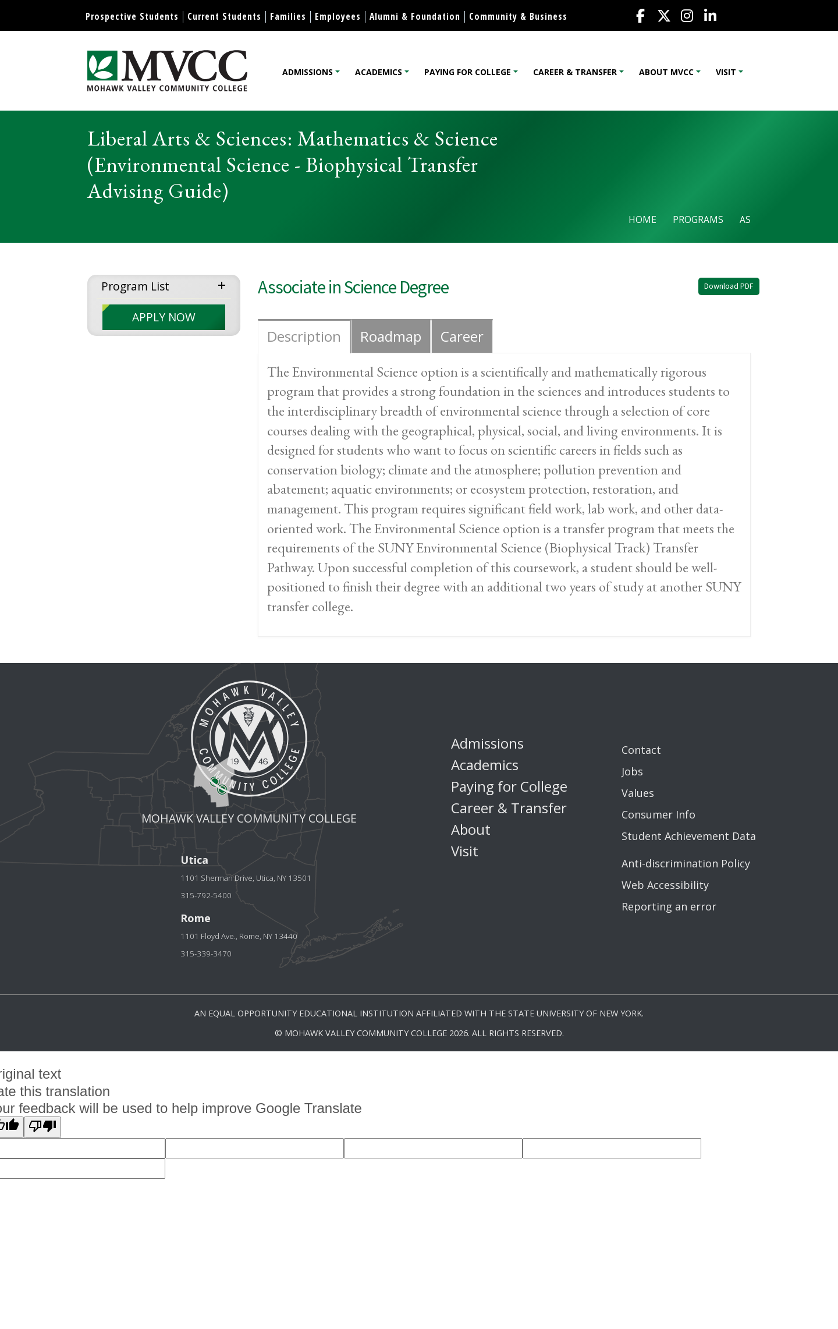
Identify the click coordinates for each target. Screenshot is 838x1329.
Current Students (224, 16)
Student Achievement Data (689, 836)
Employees (338, 16)
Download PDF (729, 286)
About (471, 829)
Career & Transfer (575, 71)
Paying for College (467, 71)
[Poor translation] (42, 1127)
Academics (378, 71)
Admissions (307, 71)
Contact (641, 750)
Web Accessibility (665, 885)
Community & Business (518, 16)
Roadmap (390, 336)
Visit (726, 71)
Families (288, 16)
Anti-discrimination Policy (686, 863)
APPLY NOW (164, 317)
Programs (698, 219)
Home (642, 219)
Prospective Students (132, 16)
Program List (135, 286)
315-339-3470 (206, 953)
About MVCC (666, 71)
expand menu (224, 284)
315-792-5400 (206, 895)
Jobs (632, 771)
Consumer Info (658, 814)
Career (462, 336)
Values (638, 793)
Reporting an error (669, 906)
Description (304, 336)
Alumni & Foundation (415, 16)
